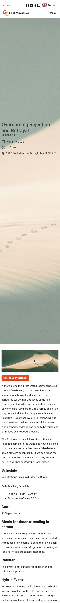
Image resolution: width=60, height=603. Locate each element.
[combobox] (48, 5)
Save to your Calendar (15, 377)
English (48, 5)
